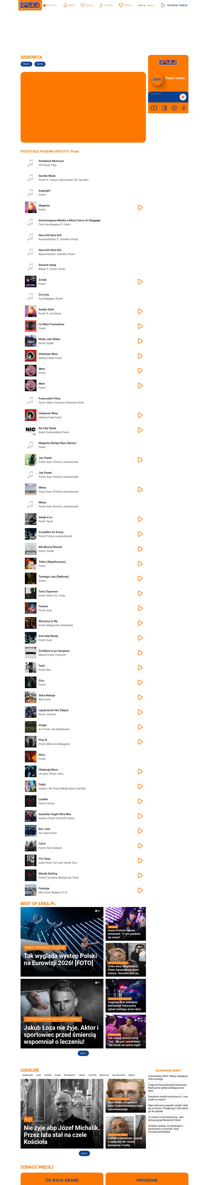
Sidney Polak (46, 358)
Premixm (60, 655)
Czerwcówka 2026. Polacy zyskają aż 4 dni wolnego (168, 1077)
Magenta (44, 205)
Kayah (50, 343)
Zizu (41, 680)
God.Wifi (81, 788)
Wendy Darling (48, 873)
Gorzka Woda (47, 175)
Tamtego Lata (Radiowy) (54, 576)
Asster (71, 818)
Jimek (50, 551)
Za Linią (44, 294)
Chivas (50, 803)
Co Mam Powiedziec (51, 324)
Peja (53, 165)
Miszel (42, 655)
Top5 (42, 665)
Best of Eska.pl (38, 903)
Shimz (50, 595)
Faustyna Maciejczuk (58, 878)
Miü (41, 892)
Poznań (48, 1075)
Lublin (82, 1075)
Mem (42, 368)
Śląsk (58, 1075)
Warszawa (28, 1075)
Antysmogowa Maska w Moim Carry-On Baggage (69, 220)
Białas (42, 269)
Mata (49, 744)
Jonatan (51, 714)
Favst (42, 402)
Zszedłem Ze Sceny (51, 532)
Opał (46, 833)
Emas (57, 313)
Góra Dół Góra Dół (50, 235)
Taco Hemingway (49, 224)
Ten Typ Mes (80, 180)
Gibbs (49, 402)
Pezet (26, 64)
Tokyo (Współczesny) (52, 561)
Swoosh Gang (47, 265)
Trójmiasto (69, 1075)
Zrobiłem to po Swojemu (54, 650)
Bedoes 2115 (59, 892)
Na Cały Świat (47, 428)
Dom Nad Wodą (48, 636)
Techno (43, 606)
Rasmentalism (47, 239)
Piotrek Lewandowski (65, 462)
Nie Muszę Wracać (50, 547)
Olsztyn (92, 1075)
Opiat (49, 521)
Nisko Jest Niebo (49, 339)
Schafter (65, 239)
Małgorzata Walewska (59, 625)
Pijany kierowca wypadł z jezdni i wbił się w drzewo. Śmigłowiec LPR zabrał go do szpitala (168, 1108)
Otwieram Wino (48, 354)
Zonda (43, 279)
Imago (43, 725)
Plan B (43, 740)
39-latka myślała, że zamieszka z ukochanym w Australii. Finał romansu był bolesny (165, 1128)
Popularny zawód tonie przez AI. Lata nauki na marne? (168, 1098)
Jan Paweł (45, 458)
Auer (49, 462)
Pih (40, 165)
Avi (52, 313)
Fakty (42, 784)
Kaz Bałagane (47, 299)
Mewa (42, 487)
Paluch (54, 180)
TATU (42, 843)
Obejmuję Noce (48, 769)
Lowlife (43, 799)
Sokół (69, 180)
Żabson (43, 788)
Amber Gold (46, 309)
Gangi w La (45, 517)
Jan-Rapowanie (60, 729)
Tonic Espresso (48, 591)
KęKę (62, 180)
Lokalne (30, 1070)
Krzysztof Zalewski (65, 402)
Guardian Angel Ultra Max (55, 814)
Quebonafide (53, 432)
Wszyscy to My (48, 621)
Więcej (83, 1053)
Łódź (38, 1075)
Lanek (61, 269)
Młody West (68, 788)
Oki (50, 788)
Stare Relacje (47, 695)
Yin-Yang (44, 858)
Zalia (49, 848)
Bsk (48, 670)
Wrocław (104, 1075)
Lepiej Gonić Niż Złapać (53, 710)
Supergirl (44, 190)
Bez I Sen (44, 829)
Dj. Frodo (60, 595)
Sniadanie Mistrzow (51, 161)
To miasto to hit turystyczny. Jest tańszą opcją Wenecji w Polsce (165, 1118)
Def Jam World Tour (65, 863)
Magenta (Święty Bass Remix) (57, 443)
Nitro (42, 754)
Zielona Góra (118, 1075)
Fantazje (44, 888)
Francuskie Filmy (50, 398)
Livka (60, 774)
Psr (41, 833)
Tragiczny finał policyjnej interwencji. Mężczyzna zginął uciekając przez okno (167, 1087)
